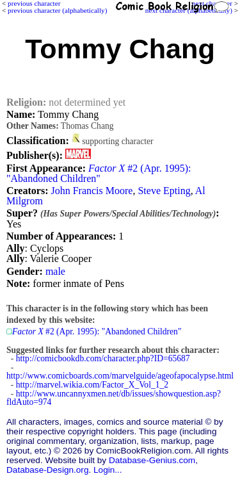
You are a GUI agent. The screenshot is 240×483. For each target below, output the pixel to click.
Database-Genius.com (152, 460)
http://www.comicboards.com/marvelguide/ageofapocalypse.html (120, 376)
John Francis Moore (91, 190)
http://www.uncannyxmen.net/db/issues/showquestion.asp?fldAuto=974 (113, 398)
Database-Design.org (47, 470)
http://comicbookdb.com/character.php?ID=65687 (103, 358)
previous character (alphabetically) (57, 10)
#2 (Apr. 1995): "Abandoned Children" (98, 173)
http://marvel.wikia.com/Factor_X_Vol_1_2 (92, 384)
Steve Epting (164, 190)
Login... (107, 470)
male (55, 271)
